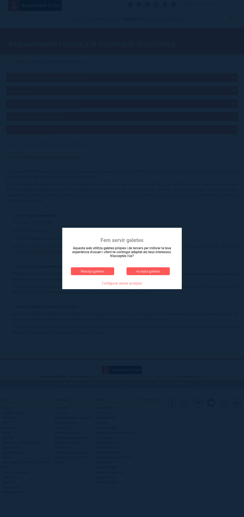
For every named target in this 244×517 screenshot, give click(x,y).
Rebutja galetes (92, 271)
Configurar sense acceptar (122, 283)
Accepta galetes (148, 271)
